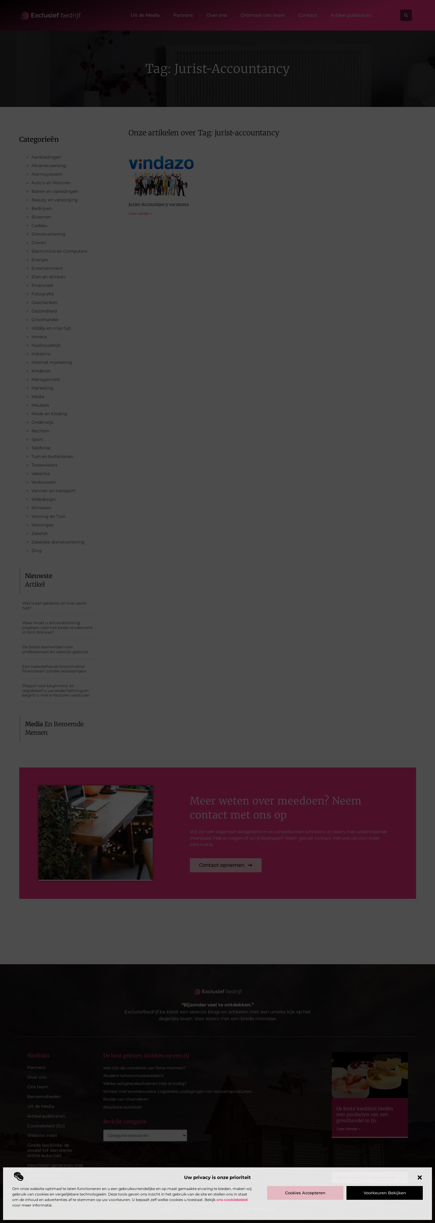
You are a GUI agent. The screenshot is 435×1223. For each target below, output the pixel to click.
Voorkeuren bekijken (385, 1192)
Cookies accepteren (305, 1192)
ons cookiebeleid (232, 1199)
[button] (420, 1177)
